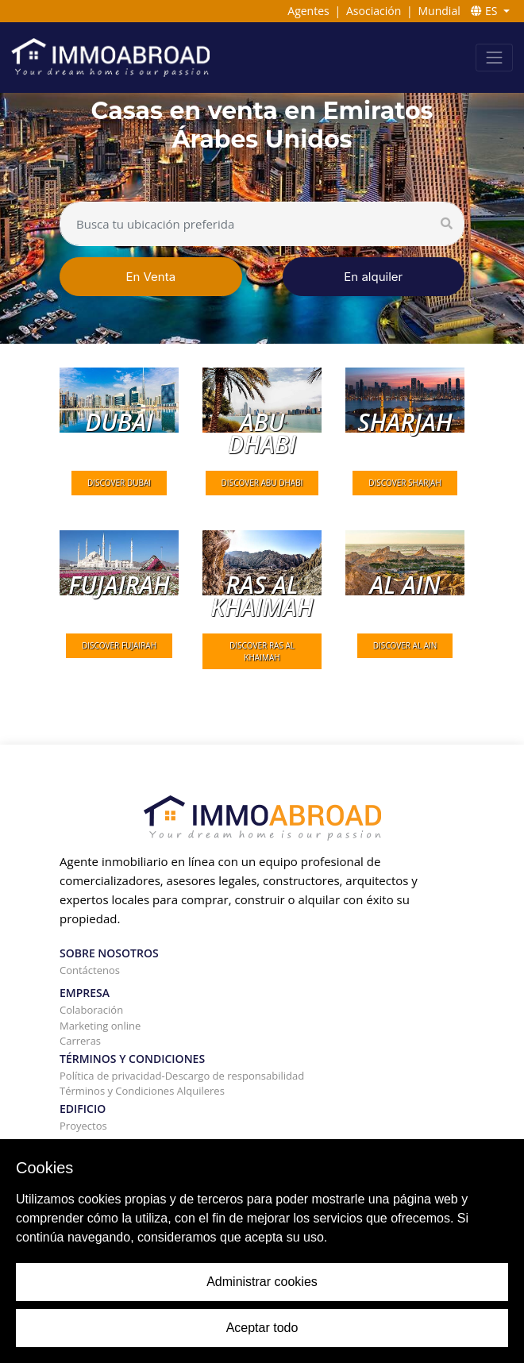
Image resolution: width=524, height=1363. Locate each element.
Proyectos (83, 1126)
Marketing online (100, 1025)
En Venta (150, 276)
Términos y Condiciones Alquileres (142, 1091)
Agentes (308, 10)
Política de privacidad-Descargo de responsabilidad (182, 1075)
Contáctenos (90, 970)
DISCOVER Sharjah (404, 482)
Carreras (80, 1041)
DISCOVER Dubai (119, 482)
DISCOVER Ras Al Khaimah (262, 651)
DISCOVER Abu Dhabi (262, 482)
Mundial (439, 10)
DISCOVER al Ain (405, 645)
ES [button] (485, 10)
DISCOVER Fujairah (119, 645)
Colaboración (91, 1010)
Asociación (373, 10)
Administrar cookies (262, 1281)
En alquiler (373, 276)
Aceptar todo (262, 1327)
